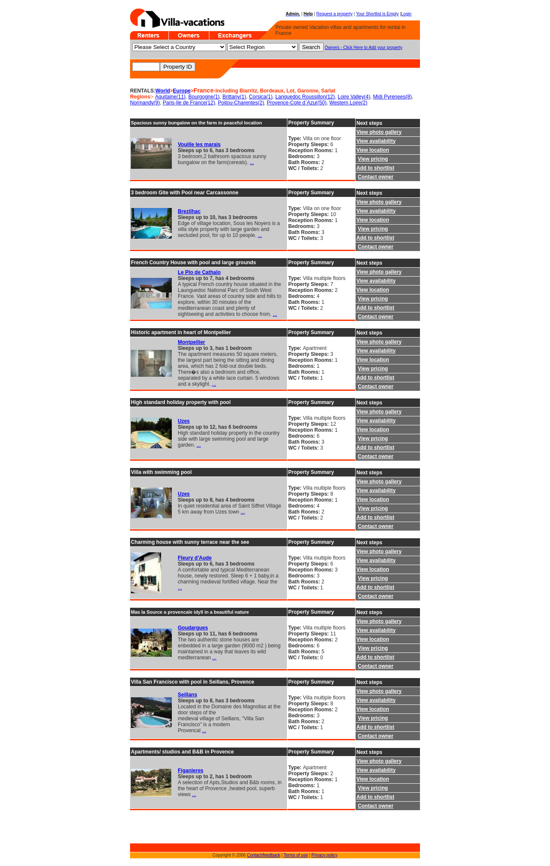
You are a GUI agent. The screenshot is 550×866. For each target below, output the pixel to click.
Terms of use (296, 855)
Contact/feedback (263, 855)
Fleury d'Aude (195, 558)
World (163, 91)
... (252, 162)
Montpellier (191, 342)
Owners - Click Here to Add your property (363, 47)
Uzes (184, 421)
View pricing (373, 159)
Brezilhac (189, 211)
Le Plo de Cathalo (199, 272)
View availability (376, 141)
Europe (182, 91)
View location (372, 150)
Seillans (187, 695)
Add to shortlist (375, 168)
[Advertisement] (155, 830)
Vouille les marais (199, 144)
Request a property (334, 14)
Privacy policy (324, 855)
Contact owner (375, 177)
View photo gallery (379, 132)
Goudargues (193, 628)
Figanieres (190, 771)
